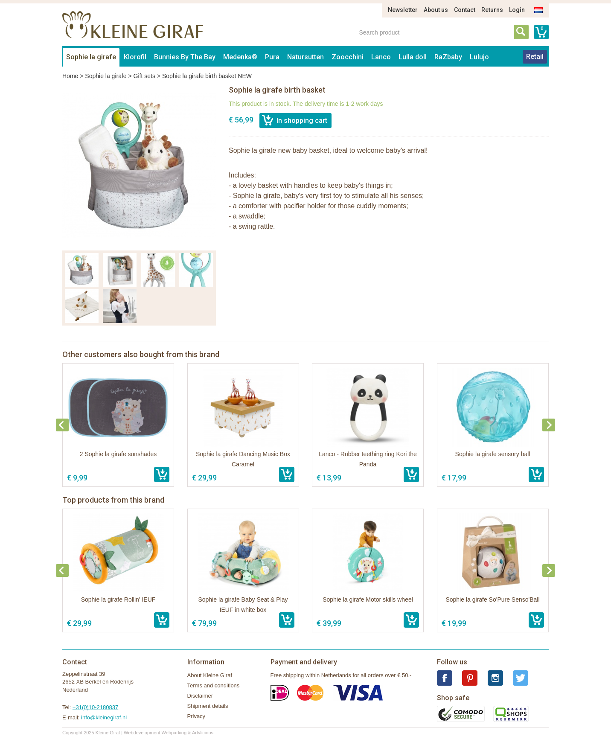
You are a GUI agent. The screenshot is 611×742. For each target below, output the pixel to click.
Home (70, 76)
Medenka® (240, 57)
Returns (492, 9)
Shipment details (207, 706)
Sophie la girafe (91, 57)
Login (517, 9)
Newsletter (403, 9)
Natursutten (305, 57)
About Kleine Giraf (210, 675)
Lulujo (479, 57)
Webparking (174, 732)
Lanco (381, 57)
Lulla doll (413, 57)
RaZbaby (448, 57)
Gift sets (144, 76)
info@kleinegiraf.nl (104, 717)
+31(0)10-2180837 (95, 707)
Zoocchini (348, 57)
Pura (272, 57)
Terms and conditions (213, 685)
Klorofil (135, 57)
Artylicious (202, 732)
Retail (535, 56)
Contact (464, 9)
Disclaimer (200, 696)
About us (436, 9)
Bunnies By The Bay (184, 57)
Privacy (196, 716)
